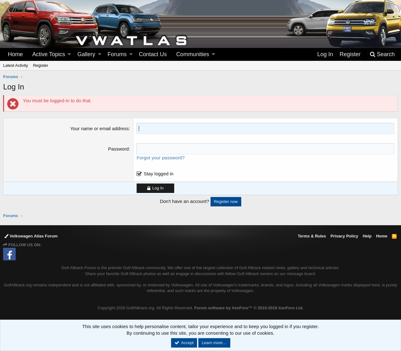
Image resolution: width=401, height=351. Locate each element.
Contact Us (153, 54)
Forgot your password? (161, 157)
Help (367, 236)
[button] (69, 54)
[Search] (382, 54)
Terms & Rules (312, 236)
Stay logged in (159, 173)
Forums (117, 54)
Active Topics (48, 54)
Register (40, 65)
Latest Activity (15, 65)
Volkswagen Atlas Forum (31, 236)
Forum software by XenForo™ (248, 308)
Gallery (86, 54)
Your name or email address (99, 128)
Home (15, 54)
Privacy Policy (344, 236)
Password (118, 149)
